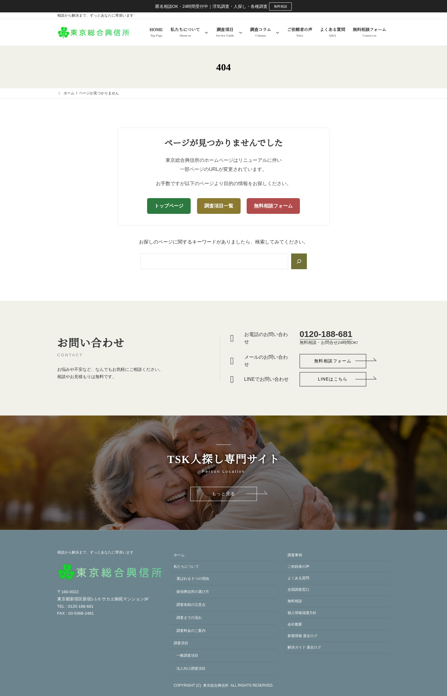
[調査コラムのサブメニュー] (277, 32)
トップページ (168, 206)
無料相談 (280, 6)
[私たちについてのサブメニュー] (206, 32)
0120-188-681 (326, 332)
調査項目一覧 (218, 206)
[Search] (298, 262)
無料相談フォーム (273, 206)
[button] (333, 359)
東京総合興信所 (215, 686)
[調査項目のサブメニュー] (240, 32)
